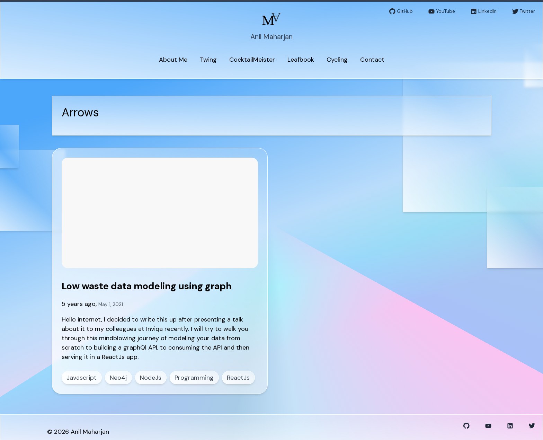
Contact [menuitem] (372, 59)
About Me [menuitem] (173, 59)
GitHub (401, 11)
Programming (194, 377)
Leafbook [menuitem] (300, 59)
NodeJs (150, 377)
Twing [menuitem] (208, 59)
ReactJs (238, 377)
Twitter (523, 11)
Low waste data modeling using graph (147, 286)
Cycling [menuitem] (337, 59)
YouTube (441, 11)
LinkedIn (484, 11)
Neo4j (118, 377)
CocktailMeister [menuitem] (252, 59)
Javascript (81, 377)
